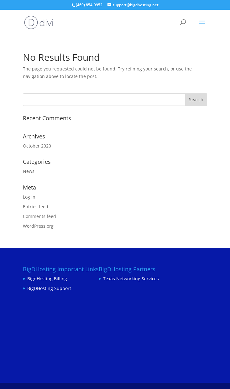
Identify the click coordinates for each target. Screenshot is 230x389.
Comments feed (39, 216)
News (28, 171)
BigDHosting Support (49, 288)
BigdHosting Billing (47, 279)
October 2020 (37, 146)
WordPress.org (38, 226)
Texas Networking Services (131, 279)
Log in (29, 197)
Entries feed (35, 207)
